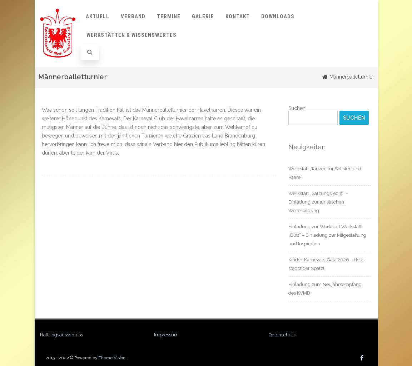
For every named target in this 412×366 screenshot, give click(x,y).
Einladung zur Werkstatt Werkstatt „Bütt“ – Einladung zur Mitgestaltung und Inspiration (327, 235)
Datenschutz (282, 334)
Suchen (297, 108)
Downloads (277, 16)
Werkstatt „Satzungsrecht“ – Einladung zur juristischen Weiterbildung (318, 202)
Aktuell (97, 16)
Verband (133, 16)
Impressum (166, 334)
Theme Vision (112, 357)
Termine (168, 16)
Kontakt (237, 16)
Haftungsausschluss (61, 334)
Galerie (203, 16)
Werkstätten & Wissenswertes (131, 35)
